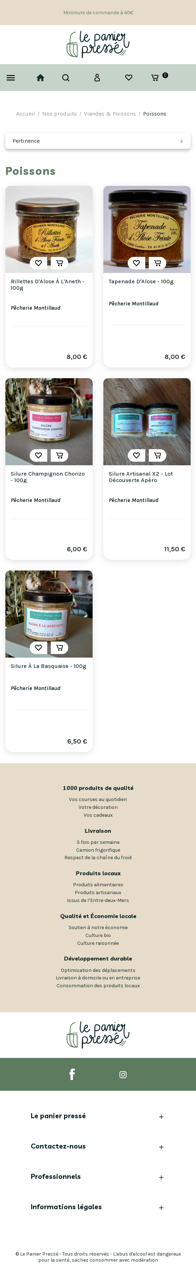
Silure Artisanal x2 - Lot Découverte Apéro (141, 476)
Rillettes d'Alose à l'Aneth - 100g (47, 284)
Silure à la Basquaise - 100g (48, 666)
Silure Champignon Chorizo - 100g (48, 476)
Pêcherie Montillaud (35, 307)
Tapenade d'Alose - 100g (141, 281)
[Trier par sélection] (98, 141)
